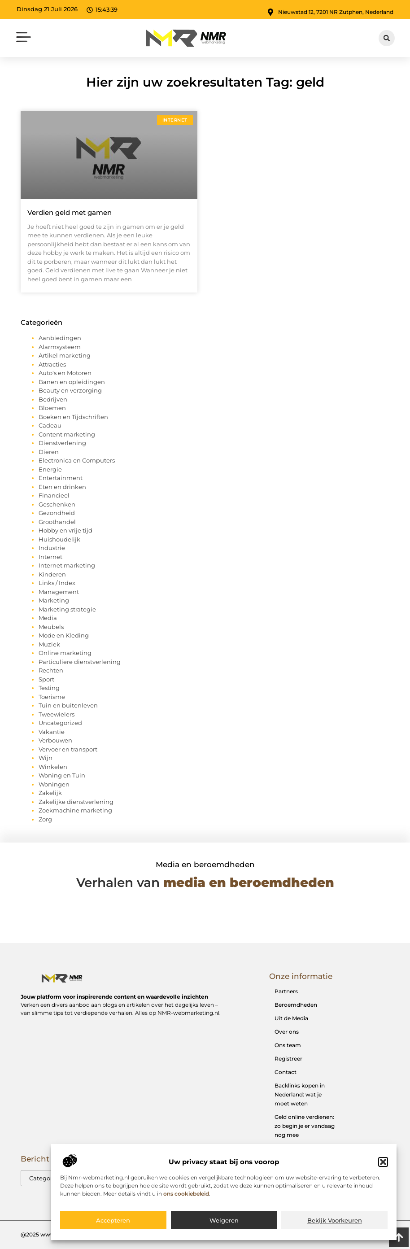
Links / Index (57, 582)
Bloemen (52, 407)
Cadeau (50, 425)
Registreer (288, 1058)
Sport (46, 679)
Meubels (51, 626)
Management (59, 591)
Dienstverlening (62, 442)
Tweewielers (56, 714)
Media (48, 617)
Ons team (288, 1045)
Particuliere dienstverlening (80, 661)
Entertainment (61, 477)
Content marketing (67, 434)
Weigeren (224, 1225)
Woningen (54, 784)
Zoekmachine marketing (75, 810)
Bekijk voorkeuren (334, 1225)
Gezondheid (57, 512)
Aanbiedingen (60, 337)
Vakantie (52, 731)
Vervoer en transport (68, 749)
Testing (49, 687)
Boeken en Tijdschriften (73, 416)
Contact (286, 1072)
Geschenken (57, 504)
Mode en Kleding (64, 635)
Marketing (54, 600)
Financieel (54, 495)
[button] (383, 1166)
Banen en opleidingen (72, 381)
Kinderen (52, 574)
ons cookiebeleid (186, 1198)
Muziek (49, 644)
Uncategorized (60, 722)
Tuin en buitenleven (68, 705)
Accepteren (113, 1225)
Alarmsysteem (60, 346)
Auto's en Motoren (65, 372)
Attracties (52, 364)
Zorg (45, 819)
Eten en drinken (62, 486)
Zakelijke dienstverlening (76, 801)
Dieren (49, 451)
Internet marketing (67, 565)
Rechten (51, 670)
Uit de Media (291, 1018)
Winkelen (53, 766)
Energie (50, 469)
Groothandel (57, 521)
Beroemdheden (296, 1004)
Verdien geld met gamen (69, 212)
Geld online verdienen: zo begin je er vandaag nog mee (305, 1126)
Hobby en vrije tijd (65, 530)
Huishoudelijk (59, 539)
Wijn (45, 757)
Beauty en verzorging (70, 390)
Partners (286, 991)
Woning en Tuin (62, 775)
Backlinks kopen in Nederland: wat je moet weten (300, 1094)
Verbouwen (55, 740)
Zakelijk (50, 792)
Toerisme (52, 696)
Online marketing (65, 652)
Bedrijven (53, 399)
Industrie (52, 547)
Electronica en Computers (77, 460)
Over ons (287, 1031)
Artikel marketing (65, 355)
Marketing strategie (67, 609)
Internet (50, 556)
